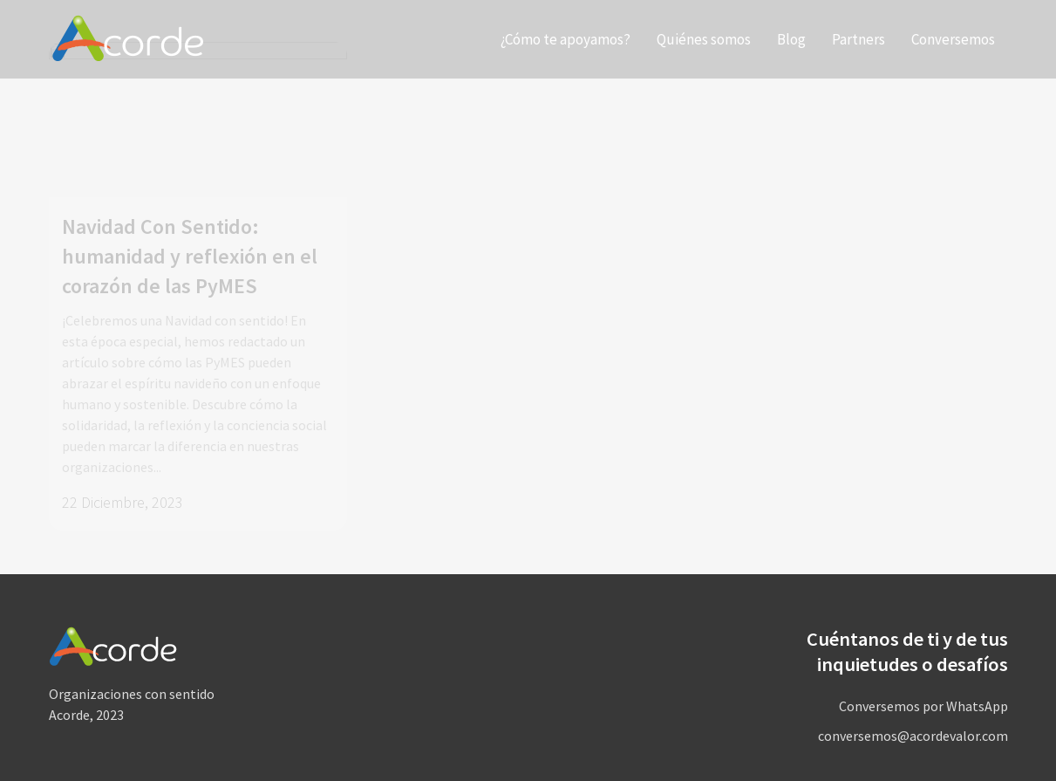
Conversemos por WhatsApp (923, 706)
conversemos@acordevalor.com (913, 735)
